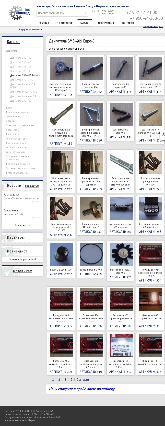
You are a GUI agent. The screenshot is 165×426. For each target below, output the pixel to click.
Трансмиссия (13, 116)
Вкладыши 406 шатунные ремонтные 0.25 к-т (120, 354)
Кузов (9, 107)
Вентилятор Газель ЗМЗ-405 (120, 261)
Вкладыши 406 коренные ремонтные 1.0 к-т (150, 263)
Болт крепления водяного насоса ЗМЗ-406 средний (120, 171)
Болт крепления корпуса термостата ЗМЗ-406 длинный (61, 171)
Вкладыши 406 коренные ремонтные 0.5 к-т (91, 308)
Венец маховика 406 (91, 259)
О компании (64, 23)
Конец (86, 379)
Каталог (85, 23)
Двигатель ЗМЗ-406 (20, 66)
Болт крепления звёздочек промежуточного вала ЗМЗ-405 (61, 124)
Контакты (128, 23)
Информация (105, 23)
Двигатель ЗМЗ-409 (20, 100)
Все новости (22, 225)
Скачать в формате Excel (22, 259)
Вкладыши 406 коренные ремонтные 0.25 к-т (120, 308)
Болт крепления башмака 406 (91, 75)
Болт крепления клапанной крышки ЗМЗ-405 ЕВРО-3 (91, 122)
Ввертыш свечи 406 (61, 259)
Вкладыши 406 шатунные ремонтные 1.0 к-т (61, 354)
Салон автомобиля (15, 152)
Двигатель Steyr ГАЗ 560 (23, 91)
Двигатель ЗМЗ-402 (20, 57)
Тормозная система (16, 147)
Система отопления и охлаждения (17, 158)
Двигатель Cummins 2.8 (23, 96)
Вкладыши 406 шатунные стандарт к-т (150, 354)
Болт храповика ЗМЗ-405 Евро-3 (91, 215)
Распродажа (11, 194)
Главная (44, 23)
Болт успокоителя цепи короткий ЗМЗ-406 (61, 217)
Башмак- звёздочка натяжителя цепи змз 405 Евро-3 (61, 77)
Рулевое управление (17, 172)
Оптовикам (22, 271)
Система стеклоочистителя (20, 168)
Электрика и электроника (20, 125)
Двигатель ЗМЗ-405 (20, 71)
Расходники (12, 134)
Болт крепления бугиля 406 (120, 75)
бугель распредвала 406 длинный (120, 215)
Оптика (10, 121)
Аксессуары (12, 129)
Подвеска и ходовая (17, 112)
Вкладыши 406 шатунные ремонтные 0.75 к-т (91, 354)
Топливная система (16, 138)
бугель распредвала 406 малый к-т (150, 215)
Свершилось (11, 210)
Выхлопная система (16, 143)
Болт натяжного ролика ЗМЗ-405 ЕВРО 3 (150, 122)
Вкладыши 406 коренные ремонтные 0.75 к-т (61, 308)
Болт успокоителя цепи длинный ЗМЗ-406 (150, 171)
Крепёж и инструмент (18, 164)
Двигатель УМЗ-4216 (21, 79)
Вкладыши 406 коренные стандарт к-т (150, 308)
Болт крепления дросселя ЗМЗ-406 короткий (91, 171)
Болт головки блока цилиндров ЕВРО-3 (150, 75)
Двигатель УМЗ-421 (20, 62)
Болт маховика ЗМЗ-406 (120, 121)
